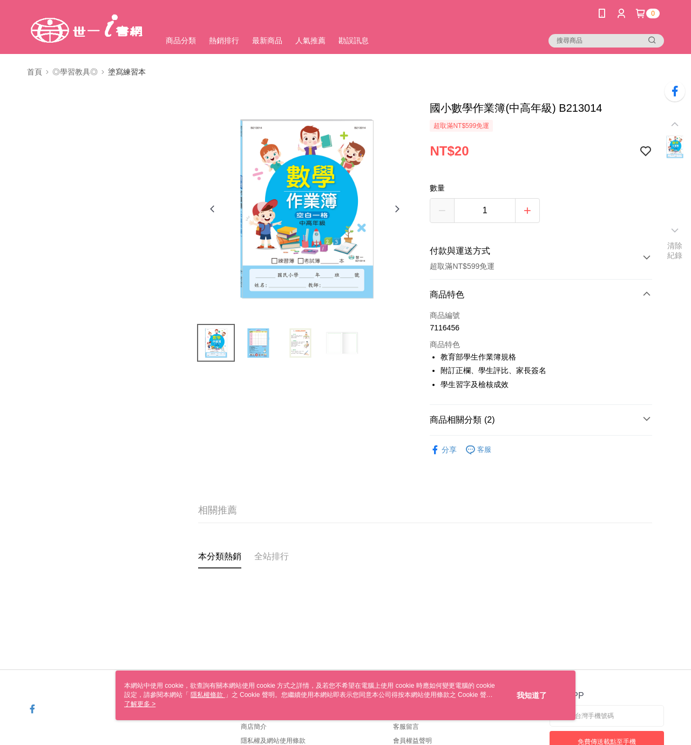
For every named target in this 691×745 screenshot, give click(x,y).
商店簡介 (254, 726)
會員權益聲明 (412, 740)
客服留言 (406, 726)
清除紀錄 (675, 250)
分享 (443, 450)
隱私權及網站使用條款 (273, 740)
